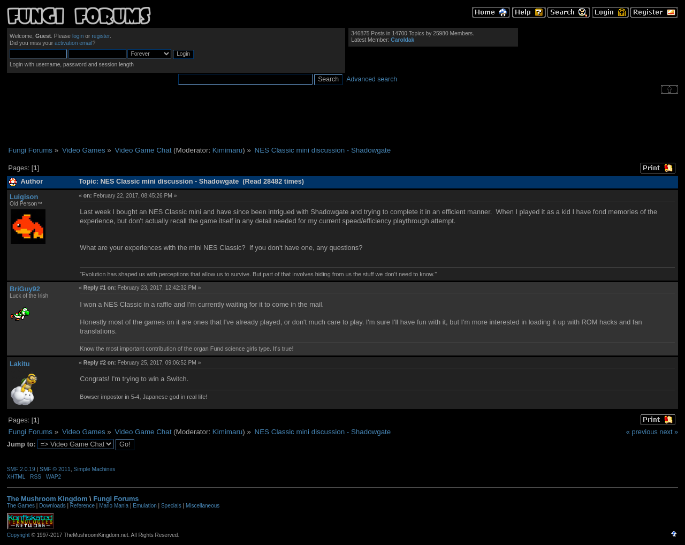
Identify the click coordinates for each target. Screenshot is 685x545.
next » (668, 432)
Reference (82, 506)
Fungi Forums (116, 499)
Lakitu (20, 364)
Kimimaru (227, 150)
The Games (21, 506)
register (101, 36)
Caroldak (402, 40)
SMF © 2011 (55, 469)
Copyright (18, 535)
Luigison (24, 197)
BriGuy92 (25, 289)
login (78, 36)
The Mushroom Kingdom (47, 499)
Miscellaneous (202, 506)
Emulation (144, 506)
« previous (642, 432)
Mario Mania (113, 506)
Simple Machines (94, 469)
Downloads (52, 506)
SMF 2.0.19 (21, 469)
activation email (74, 43)
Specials (171, 506)
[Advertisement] (342, 120)
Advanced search (371, 79)
